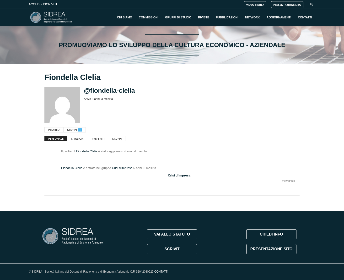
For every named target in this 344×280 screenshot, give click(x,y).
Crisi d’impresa (122, 168)
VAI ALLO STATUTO (172, 234)
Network (252, 17)
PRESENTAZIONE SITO (287, 4)
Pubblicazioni (227, 17)
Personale (56, 138)
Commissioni (148, 17)
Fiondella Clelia (86, 151)
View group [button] (288, 180)
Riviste (203, 17)
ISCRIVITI (172, 249)
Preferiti (98, 138)
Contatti (305, 17)
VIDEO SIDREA (255, 4)
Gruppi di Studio (178, 17)
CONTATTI (161, 271)
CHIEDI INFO (271, 234)
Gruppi (74, 130)
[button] (311, 4)
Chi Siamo (124, 17)
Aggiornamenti (279, 17)
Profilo (54, 130)
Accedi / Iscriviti (43, 4)
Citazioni (77, 138)
